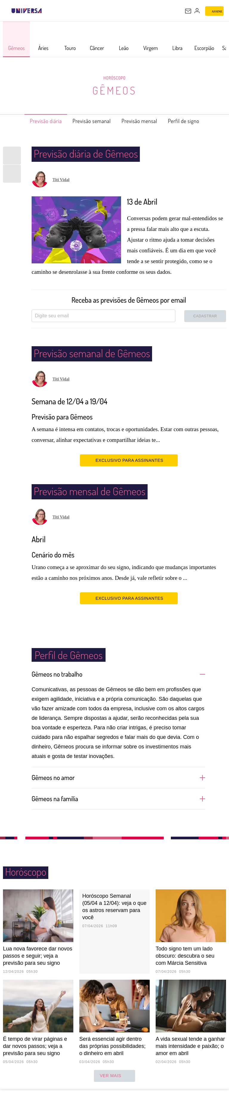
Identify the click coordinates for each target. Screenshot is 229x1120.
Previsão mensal (143, 121)
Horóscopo (114, 77)
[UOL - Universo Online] (45, 10)
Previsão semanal (89, 121)
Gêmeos (114, 90)
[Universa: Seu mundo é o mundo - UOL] (26, 10)
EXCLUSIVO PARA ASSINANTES (128, 460)
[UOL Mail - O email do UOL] (188, 11)
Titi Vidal (60, 180)
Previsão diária (36, 121)
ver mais (114, 1075)
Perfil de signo (193, 121)
